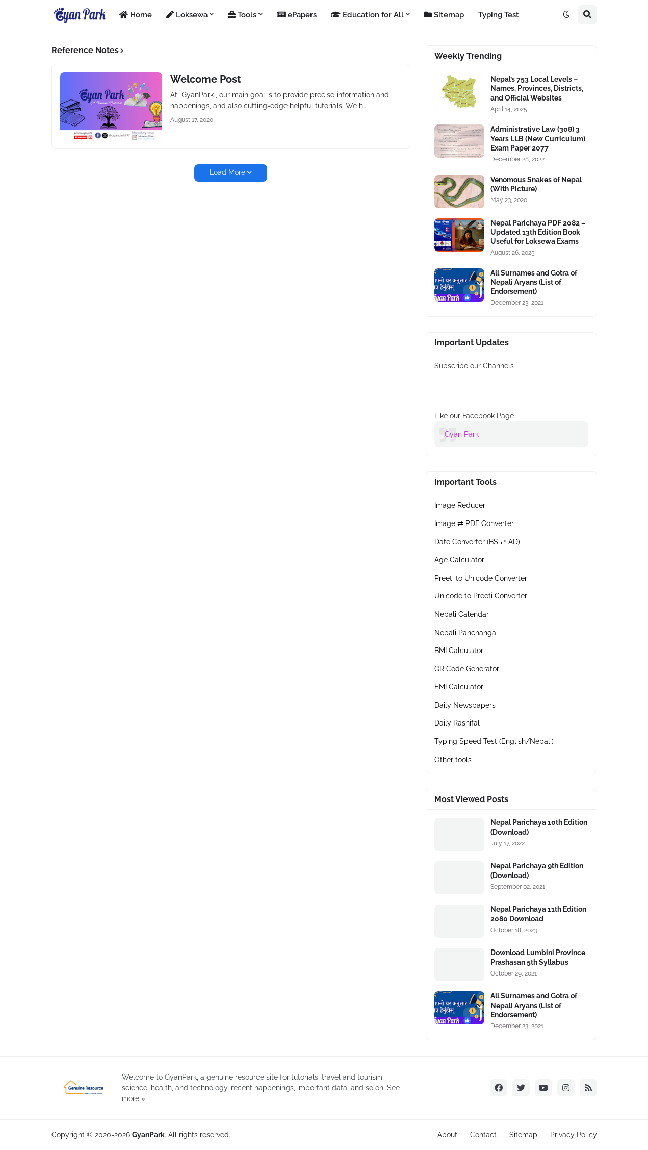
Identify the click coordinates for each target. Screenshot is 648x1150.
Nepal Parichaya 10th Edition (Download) (538, 827)
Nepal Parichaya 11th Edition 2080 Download (538, 913)
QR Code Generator (466, 669)
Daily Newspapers (465, 705)
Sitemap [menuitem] (444, 14)
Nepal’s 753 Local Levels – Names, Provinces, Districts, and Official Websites (536, 88)
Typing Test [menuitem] (498, 14)
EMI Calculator (458, 687)
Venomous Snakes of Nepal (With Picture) (536, 184)
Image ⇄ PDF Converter (474, 523)
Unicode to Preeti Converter (480, 596)
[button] (566, 14)
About (447, 1135)
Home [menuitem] (135, 14)
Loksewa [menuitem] (187, 14)
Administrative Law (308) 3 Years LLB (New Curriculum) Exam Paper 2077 (537, 138)
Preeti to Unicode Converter (480, 578)
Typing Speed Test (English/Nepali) (494, 741)
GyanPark (148, 1135)
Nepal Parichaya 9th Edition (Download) (536, 870)
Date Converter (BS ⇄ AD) (477, 542)
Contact (483, 1135)
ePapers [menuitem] (297, 14)
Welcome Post (205, 79)
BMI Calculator (458, 650)
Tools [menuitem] (242, 14)
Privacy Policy (573, 1135)
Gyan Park (462, 434)
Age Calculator (459, 560)
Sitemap (523, 1135)
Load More (227, 172)
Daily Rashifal (457, 723)
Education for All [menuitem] (367, 14)
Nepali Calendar (461, 614)
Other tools (453, 760)
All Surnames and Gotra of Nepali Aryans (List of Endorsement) (533, 282)
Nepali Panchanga (465, 633)
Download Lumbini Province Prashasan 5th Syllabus (537, 957)
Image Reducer (459, 505)
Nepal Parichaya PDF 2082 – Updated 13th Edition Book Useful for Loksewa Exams (537, 232)
